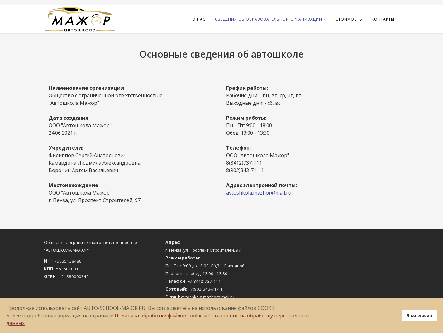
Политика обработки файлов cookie (159, 315)
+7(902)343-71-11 (205, 289)
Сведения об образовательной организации (268, 19)
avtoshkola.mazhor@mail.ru (258, 192)
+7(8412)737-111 (204, 281)
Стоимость (349, 19)
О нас (199, 19)
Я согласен (419, 315)
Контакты (383, 19)
